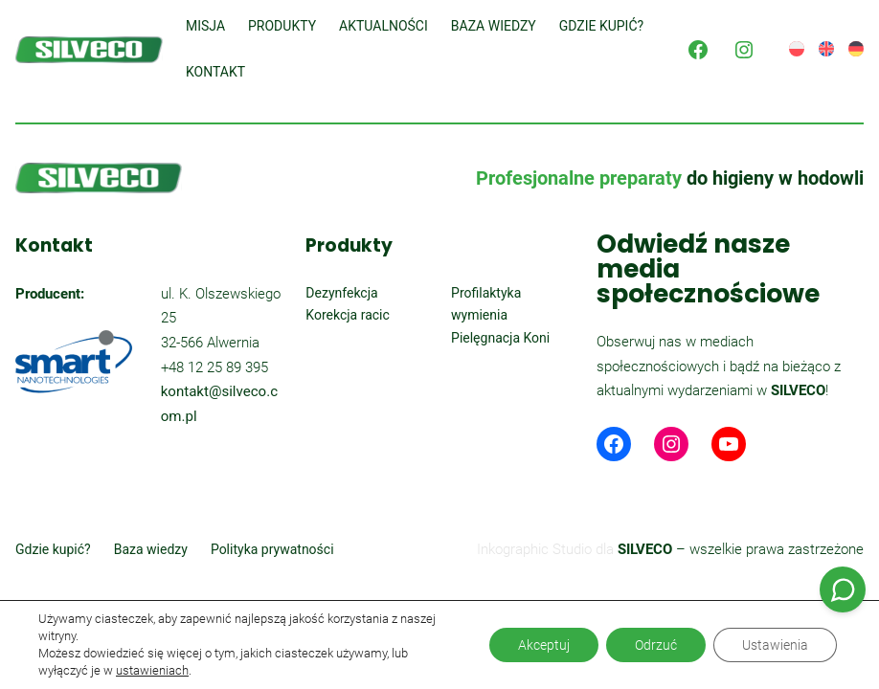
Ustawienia (775, 645)
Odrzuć (656, 645)
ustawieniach (152, 670)
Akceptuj (544, 645)
